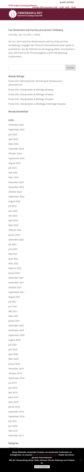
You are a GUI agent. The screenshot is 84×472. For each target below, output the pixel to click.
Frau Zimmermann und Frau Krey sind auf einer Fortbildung (35, 30)
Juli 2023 (12, 206)
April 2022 (13, 258)
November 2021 (16, 282)
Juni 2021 (12, 306)
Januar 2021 (14, 320)
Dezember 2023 (16, 182)
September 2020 (16, 335)
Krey (14, 34)
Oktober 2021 (15, 287)
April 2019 (13, 397)
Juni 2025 (12, 134)
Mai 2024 (12, 172)
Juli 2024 (12, 167)
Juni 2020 (12, 349)
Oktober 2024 (15, 153)
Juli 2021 (12, 301)
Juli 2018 (12, 421)
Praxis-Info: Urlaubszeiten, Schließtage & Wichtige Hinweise (37, 103)
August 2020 (14, 340)
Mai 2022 (12, 253)
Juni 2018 (12, 425)
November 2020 (16, 330)
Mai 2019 (12, 392)
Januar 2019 (14, 406)
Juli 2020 (12, 344)
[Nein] (80, 459)
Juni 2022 (12, 249)
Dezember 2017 (16, 435)
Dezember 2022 (16, 239)
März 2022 (13, 263)
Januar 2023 (14, 234)
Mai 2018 (12, 430)
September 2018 (16, 416)
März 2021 (13, 316)
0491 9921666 (68, 2)
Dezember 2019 (16, 368)
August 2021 (14, 296)
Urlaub (37, 34)
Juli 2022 (12, 244)
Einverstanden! (42, 467)
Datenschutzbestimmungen (45, 455)
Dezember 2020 (16, 325)
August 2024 (14, 163)
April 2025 (13, 139)
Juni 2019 (12, 387)
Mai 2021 (12, 311)
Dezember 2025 (16, 124)
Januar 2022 (14, 273)
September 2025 (16, 129)
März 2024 (13, 177)
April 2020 (13, 354)
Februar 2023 (14, 230)
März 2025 (13, 144)
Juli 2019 (12, 382)
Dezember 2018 (16, 411)
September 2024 (16, 158)
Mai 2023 (12, 215)
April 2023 (13, 220)
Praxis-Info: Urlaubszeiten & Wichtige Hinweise (31, 89)
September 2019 (16, 378)
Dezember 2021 (16, 277)
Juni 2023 (12, 210)
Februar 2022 (14, 268)
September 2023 (16, 196)
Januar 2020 (14, 363)
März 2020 (13, 359)
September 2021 (16, 292)
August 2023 (14, 201)
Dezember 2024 (16, 148)
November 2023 (16, 187)
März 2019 (13, 402)
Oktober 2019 (15, 373)
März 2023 (13, 225)
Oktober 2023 (15, 191)
